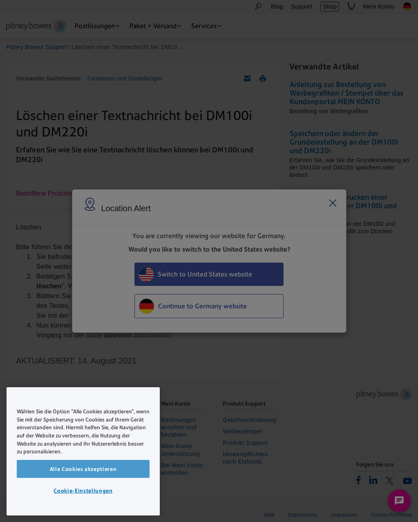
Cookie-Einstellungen (83, 490)
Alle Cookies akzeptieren (83, 469)
